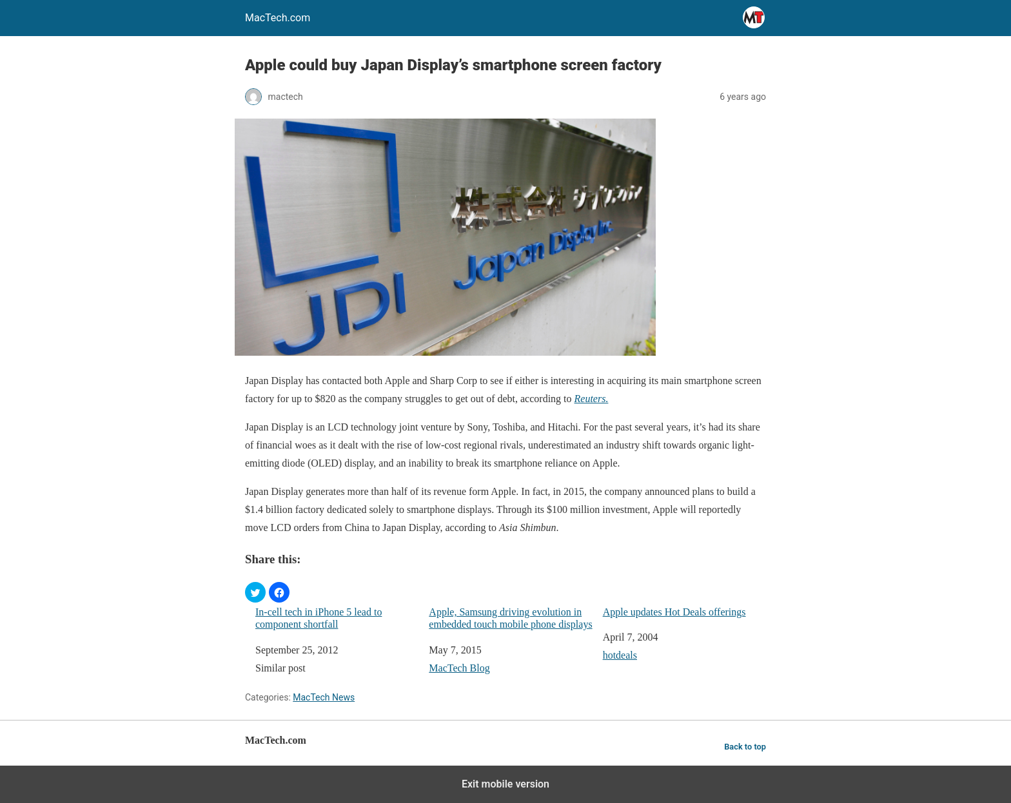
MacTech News (324, 697)
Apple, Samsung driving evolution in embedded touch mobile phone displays (510, 618)
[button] (255, 592)
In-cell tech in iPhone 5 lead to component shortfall (318, 618)
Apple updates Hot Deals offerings (674, 611)
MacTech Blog (459, 668)
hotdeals (620, 655)
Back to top (745, 746)
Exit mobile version (505, 784)
